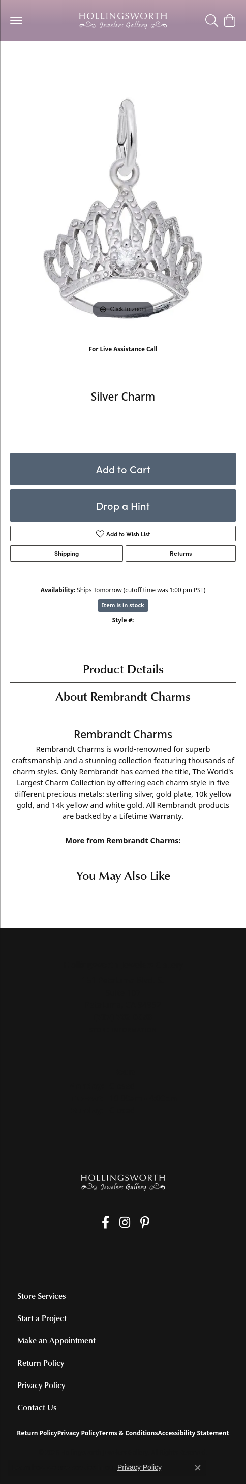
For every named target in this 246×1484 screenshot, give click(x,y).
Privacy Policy (41, 1385)
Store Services (41, 1295)
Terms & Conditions (128, 1433)
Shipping (66, 553)
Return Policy (40, 1362)
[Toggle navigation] (16, 20)
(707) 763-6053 (123, 359)
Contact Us (37, 1407)
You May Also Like (123, 875)
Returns (181, 553)
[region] (123, 208)
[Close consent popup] (198, 1468)
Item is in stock (123, 605)
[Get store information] (123, 1030)
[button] (211, 20)
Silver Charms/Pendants (53, 60)
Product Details (123, 668)
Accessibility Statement (193, 1433)
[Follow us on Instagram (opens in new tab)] (124, 1222)
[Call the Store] (123, 1017)
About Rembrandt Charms (123, 695)
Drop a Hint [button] (123, 505)
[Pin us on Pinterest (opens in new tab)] (144, 1222)
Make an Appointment (56, 1340)
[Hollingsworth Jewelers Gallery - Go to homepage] (123, 1182)
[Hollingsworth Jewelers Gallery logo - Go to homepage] (123, 20)
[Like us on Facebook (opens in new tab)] (105, 1222)
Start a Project (42, 1318)
